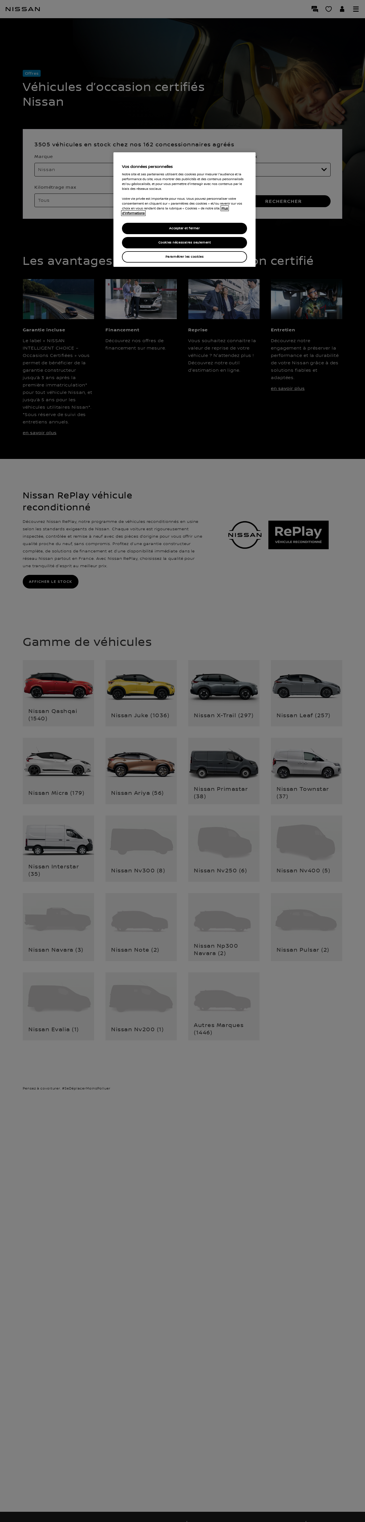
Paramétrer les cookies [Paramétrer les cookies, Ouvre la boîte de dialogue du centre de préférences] (184, 257)
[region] (184, 209)
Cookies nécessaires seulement (184, 242)
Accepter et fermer (184, 228)
